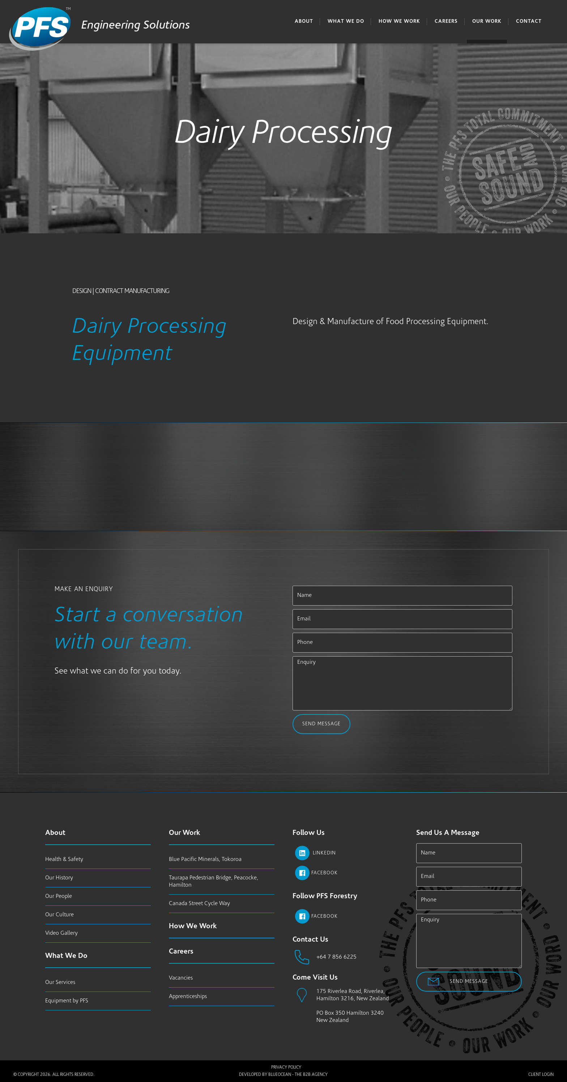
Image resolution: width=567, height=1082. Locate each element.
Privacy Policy (286, 1067)
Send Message (321, 724)
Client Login (541, 1075)
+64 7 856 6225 (336, 957)
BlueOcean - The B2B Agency (298, 1075)
